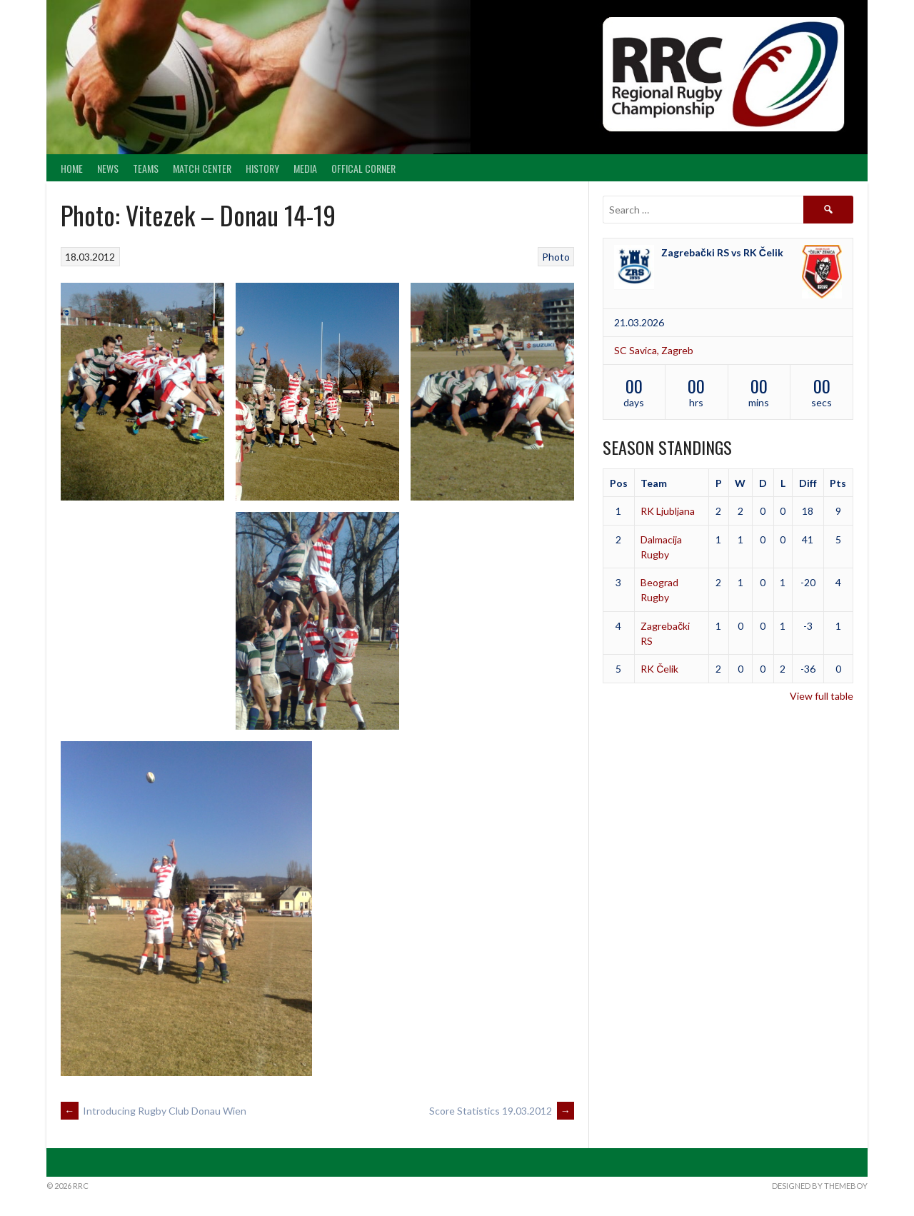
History (262, 168)
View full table (821, 696)
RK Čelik (659, 669)
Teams (146, 168)
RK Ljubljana (668, 511)
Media (305, 168)
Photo (556, 257)
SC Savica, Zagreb (653, 350)
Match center (202, 168)
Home (72, 168)
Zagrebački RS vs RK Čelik (722, 252)
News (108, 168)
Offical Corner (363, 168)
